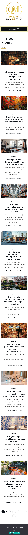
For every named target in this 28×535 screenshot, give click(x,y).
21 (25, 512)
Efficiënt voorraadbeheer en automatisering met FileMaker (14, 208)
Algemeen (14, 114)
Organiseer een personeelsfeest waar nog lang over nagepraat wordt (14, 347)
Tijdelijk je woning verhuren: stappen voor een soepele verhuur (14, 119)
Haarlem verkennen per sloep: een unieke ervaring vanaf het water (14, 485)
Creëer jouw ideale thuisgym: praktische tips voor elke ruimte (14, 161)
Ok (10, 532)
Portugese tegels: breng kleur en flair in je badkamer (14, 438)
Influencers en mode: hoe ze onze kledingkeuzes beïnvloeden (14, 75)
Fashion (14, 69)
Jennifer (19, 90)
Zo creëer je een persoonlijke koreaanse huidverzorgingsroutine (14, 393)
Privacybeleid (16, 532)
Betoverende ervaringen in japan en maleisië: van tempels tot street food (14, 300)
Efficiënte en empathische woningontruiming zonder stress (14, 255)
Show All (3, 47)
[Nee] (26, 529)
